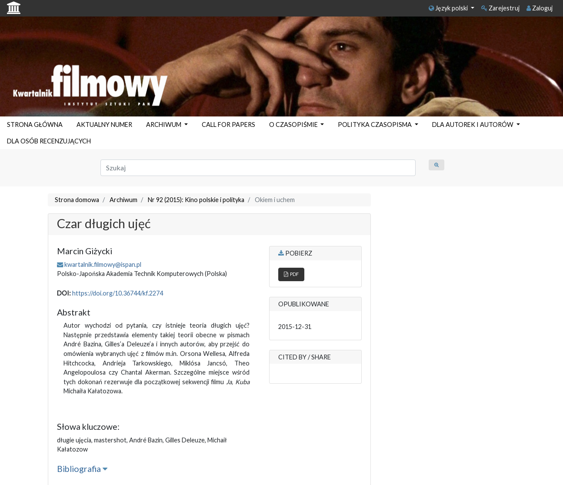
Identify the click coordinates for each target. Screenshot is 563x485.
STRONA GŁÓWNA (35, 124)
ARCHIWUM (164, 124)
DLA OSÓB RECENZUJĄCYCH (49, 141)
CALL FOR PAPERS (228, 124)
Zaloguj (539, 8)
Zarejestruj (500, 8)
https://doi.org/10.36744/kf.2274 (117, 293)
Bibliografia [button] (82, 469)
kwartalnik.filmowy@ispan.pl (102, 264)
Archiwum (123, 199)
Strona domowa (77, 199)
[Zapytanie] (258, 167)
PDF (291, 274)
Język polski (449, 8)
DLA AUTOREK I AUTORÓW (473, 124)
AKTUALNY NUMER (104, 124)
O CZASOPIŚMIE (294, 124)
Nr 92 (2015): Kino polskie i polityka (196, 199)
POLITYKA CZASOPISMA (375, 124)
